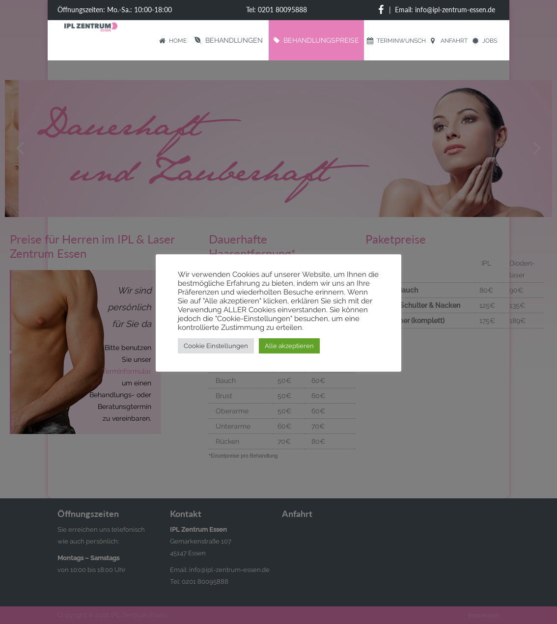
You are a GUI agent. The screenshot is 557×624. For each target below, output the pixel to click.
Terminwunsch (396, 40)
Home (173, 40)
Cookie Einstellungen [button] (216, 346)
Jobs (485, 40)
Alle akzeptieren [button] (289, 346)
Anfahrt (449, 40)
